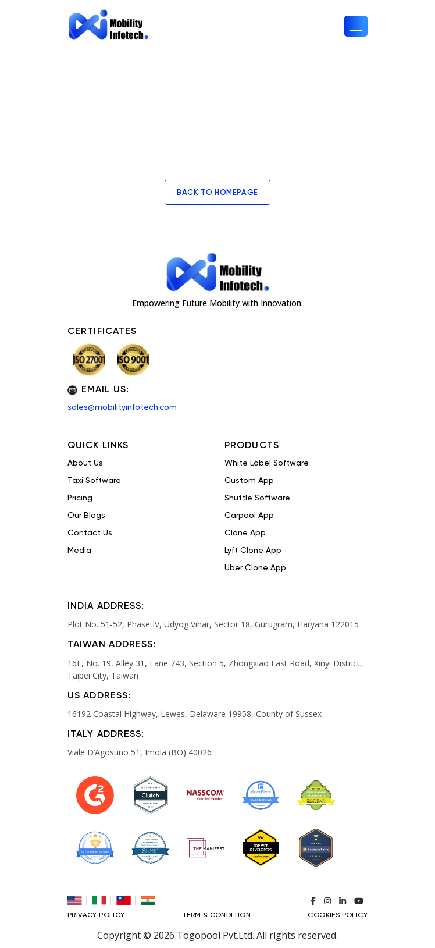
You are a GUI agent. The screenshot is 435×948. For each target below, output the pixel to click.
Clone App (245, 533)
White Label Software (266, 463)
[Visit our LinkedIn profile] (342, 900)
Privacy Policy (96, 915)
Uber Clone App (255, 568)
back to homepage (217, 193)
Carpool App (249, 516)
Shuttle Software (257, 498)
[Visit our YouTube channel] (358, 900)
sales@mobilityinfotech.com (122, 407)
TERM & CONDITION (216, 915)
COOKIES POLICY (338, 915)
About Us (85, 463)
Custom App (249, 481)
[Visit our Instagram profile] (327, 900)
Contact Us (89, 533)
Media (79, 550)
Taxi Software (94, 481)
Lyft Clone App (252, 550)
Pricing (79, 498)
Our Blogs (86, 516)
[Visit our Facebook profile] (313, 900)
